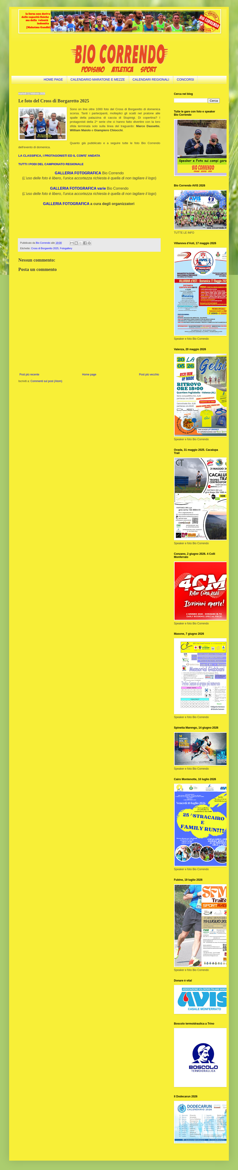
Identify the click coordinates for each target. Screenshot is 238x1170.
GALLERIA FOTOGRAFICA (78, 173)
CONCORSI (185, 79)
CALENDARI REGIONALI (151, 79)
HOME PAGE (53, 79)
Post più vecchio (149, 374)
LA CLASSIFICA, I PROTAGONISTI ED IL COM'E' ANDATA (59, 155)
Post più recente (29, 374)
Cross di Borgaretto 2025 (45, 248)
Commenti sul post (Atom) (46, 381)
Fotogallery (66, 248)
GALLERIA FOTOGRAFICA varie (78, 188)
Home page (89, 374)
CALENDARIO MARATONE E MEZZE (97, 79)
